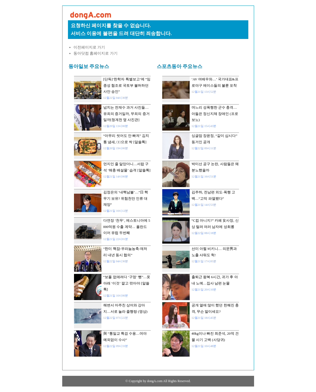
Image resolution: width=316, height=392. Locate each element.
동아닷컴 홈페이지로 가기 (95, 53)
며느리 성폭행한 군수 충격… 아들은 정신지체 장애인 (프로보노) (215, 113)
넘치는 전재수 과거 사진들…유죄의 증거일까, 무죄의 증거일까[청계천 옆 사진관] (126, 113)
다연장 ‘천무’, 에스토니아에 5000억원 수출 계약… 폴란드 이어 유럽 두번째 (126, 226)
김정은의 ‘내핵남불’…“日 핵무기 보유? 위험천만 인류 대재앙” (125, 198)
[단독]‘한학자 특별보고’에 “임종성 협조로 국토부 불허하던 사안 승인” (127, 85)
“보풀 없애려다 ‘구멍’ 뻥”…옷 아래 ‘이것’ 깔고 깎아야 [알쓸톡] (126, 283)
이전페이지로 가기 (89, 47)
